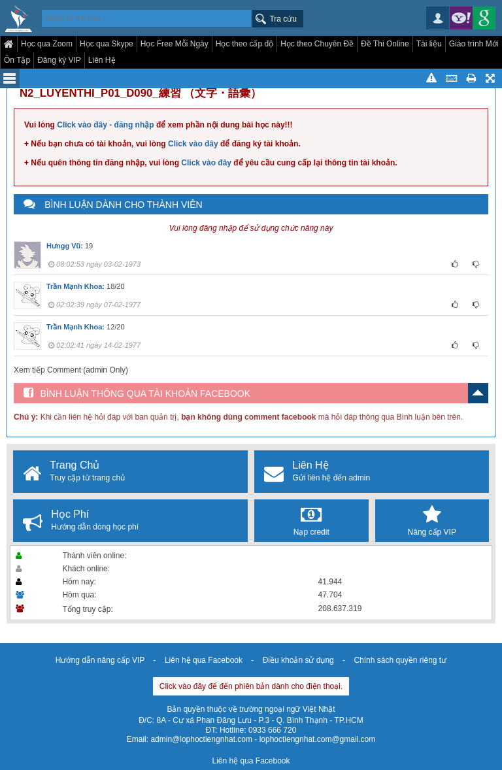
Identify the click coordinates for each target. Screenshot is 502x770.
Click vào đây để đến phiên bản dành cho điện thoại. (251, 686)
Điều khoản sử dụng (298, 660)
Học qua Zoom (47, 43)
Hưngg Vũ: (64, 246)
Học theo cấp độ (244, 43)
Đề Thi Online (385, 43)
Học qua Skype (106, 43)
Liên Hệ (102, 60)
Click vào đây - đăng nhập (105, 124)
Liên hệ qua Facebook (204, 660)
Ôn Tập (17, 60)
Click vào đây (193, 143)
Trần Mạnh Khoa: (75, 286)
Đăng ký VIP (59, 60)
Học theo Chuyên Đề (317, 43)
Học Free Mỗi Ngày (175, 43)
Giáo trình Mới (474, 43)
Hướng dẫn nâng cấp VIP (100, 660)
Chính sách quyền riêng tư (400, 660)
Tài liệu (429, 43)
